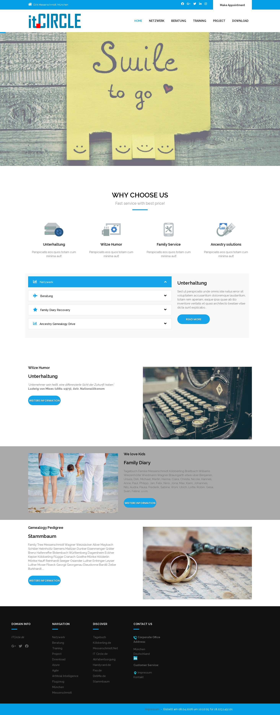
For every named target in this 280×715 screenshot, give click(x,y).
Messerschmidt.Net (105, 648)
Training (199, 20)
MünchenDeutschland (141, 653)
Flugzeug (58, 681)
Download (240, 20)
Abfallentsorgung (104, 659)
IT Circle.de (100, 653)
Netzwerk (156, 20)
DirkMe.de (99, 676)
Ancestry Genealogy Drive (100, 324)
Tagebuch (99, 637)
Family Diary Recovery (100, 310)
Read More (193, 319)
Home (138, 20)
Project (219, 20)
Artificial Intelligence (65, 676)
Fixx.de (97, 670)
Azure (56, 664)
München (58, 687)
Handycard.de (102, 664)
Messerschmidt (62, 692)
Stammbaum (101, 681)
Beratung (178, 20)
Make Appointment (232, 5)
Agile (55, 670)
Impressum (152, 709)
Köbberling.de (102, 642)
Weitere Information (44, 401)
